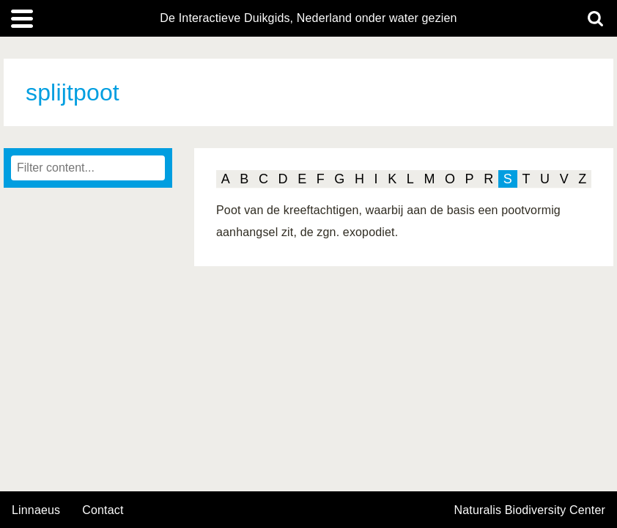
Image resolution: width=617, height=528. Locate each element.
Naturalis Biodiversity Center (530, 510)
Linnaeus (36, 510)
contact (102, 510)
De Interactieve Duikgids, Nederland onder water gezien (308, 18)
